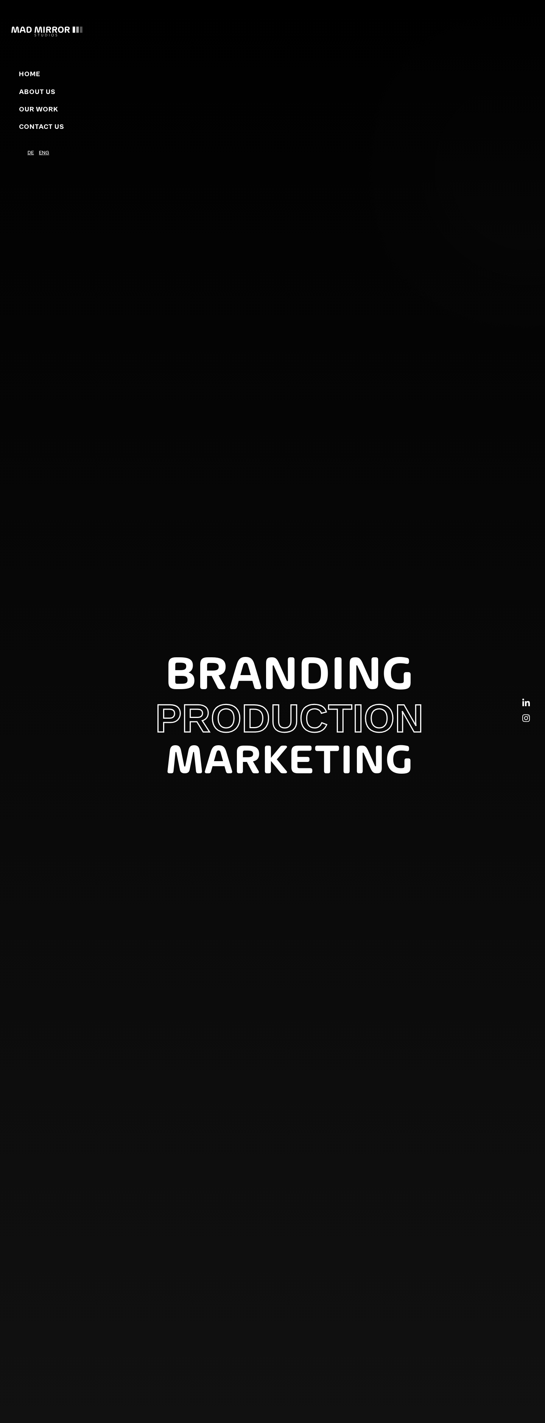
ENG (44, 153)
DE (31, 153)
